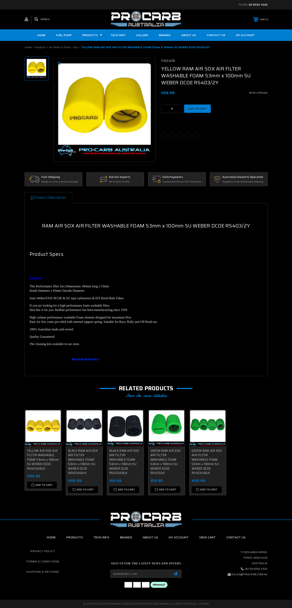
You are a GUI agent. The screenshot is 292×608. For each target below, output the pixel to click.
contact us (235, 537)
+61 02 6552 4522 (256, 569)
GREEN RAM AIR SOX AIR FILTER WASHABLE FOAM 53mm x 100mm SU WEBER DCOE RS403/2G (165, 462)
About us (188, 35)
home (51, 537)
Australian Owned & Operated (242, 177)
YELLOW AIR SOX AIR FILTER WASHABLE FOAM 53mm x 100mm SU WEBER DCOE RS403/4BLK (43, 459)
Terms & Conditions (42, 561)
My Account (245, 35)
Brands (165, 35)
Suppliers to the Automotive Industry (242, 181)
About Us (150, 537)
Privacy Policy (42, 551)
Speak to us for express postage (59, 181)
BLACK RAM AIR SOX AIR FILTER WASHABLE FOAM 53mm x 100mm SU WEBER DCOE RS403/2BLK (124, 462)
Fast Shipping (50, 177)
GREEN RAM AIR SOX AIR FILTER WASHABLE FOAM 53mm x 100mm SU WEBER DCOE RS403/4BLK (207, 462)
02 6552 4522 (258, 4)
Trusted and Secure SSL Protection (181, 181)
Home (41, 35)
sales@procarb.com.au (249, 574)
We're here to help (119, 181)
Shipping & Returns (42, 572)
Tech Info (117, 35)
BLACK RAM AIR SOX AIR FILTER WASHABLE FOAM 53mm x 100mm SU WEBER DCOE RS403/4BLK (83, 462)
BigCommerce (162, 604)
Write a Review (258, 93)
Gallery (142, 35)
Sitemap (204, 604)
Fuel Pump (63, 35)
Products (92, 35)
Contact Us (216, 35)
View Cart (207, 537)
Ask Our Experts (119, 177)
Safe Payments (172, 177)
